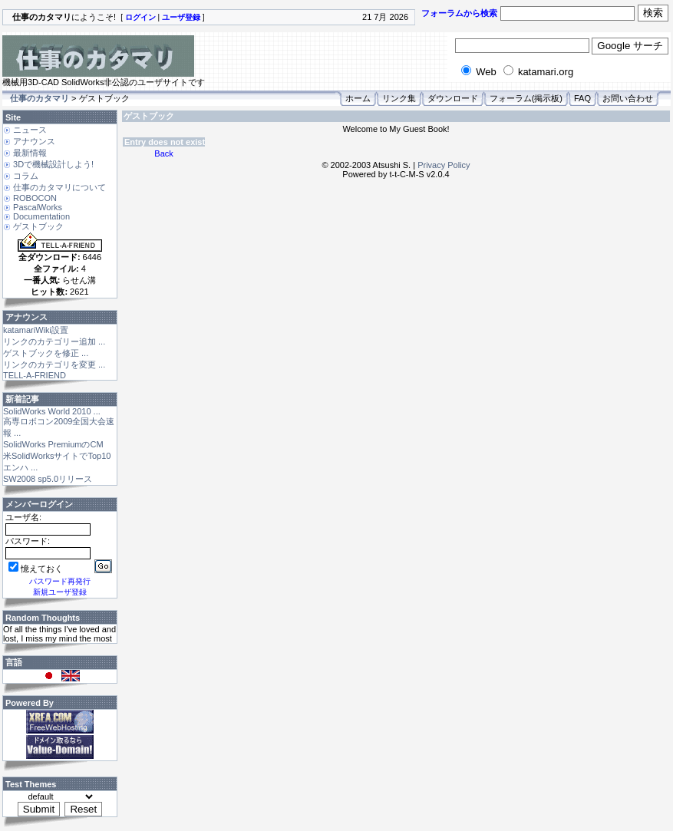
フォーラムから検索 (459, 13)
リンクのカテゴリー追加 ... (54, 341)
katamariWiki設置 (35, 330)
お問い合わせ (627, 98)
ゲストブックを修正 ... (45, 353)
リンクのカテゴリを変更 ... (54, 364)
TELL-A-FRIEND (34, 375)
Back (163, 153)
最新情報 (30, 152)
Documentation (41, 216)
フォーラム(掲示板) (526, 98)
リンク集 (399, 98)
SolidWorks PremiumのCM (53, 444)
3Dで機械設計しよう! (53, 164)
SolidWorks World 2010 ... (52, 411)
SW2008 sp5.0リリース (47, 478)
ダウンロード (452, 98)
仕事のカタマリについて (59, 187)
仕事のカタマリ (39, 98)
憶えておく (35, 568)
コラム (25, 175)
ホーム (358, 98)
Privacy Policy (443, 165)
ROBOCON (35, 198)
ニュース (30, 129)
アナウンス (34, 141)
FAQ (582, 98)
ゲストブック (38, 226)
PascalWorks (37, 207)
